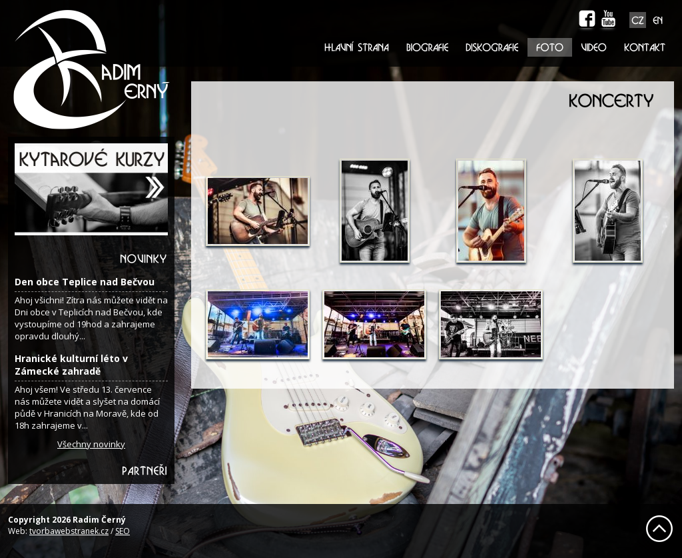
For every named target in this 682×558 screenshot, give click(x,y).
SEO (122, 531)
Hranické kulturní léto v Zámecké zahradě (71, 364)
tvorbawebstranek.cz (69, 531)
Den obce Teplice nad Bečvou (85, 281)
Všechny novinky (91, 444)
